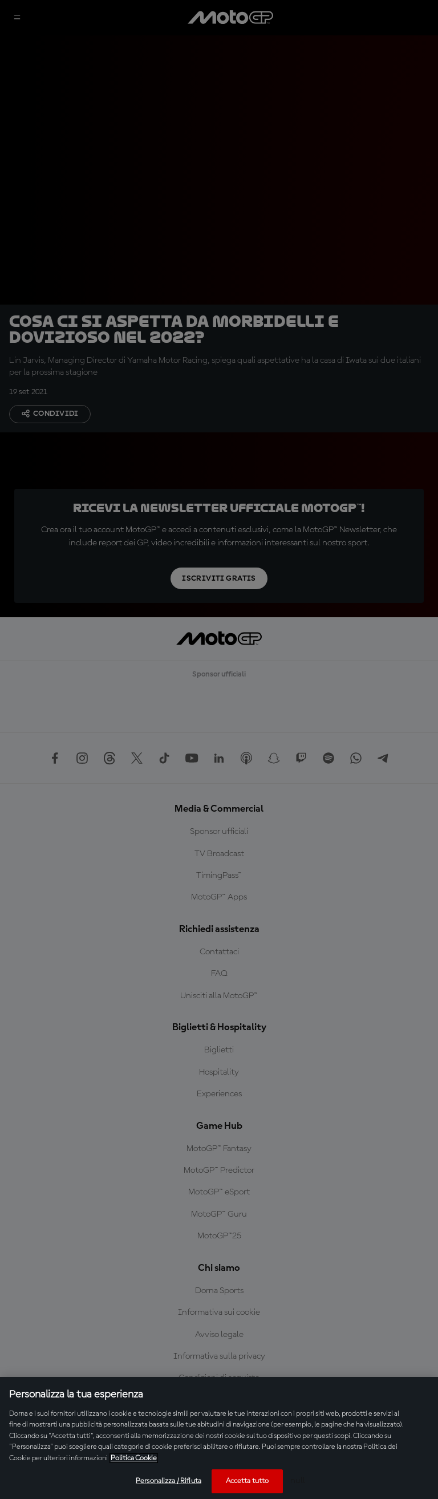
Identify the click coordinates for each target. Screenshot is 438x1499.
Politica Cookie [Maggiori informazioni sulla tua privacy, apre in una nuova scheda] (134, 1458)
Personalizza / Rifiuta (168, 1481)
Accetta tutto (247, 1481)
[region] (219, 1438)
